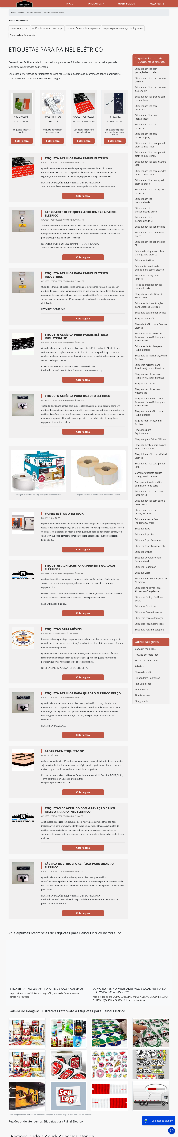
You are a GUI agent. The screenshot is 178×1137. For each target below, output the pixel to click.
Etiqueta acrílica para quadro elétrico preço (150, 182)
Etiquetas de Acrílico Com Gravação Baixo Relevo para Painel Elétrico (150, 337)
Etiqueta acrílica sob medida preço (150, 234)
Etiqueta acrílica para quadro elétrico (150, 163)
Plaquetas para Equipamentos (143, 431)
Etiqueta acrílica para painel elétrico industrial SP (150, 154)
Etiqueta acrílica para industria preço (146, 135)
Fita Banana (141, 689)
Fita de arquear (143, 695)
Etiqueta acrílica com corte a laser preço (150, 502)
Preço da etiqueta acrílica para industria (148, 286)
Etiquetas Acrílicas (144, 260)
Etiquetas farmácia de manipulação (83, 28)
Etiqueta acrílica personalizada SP (144, 219)
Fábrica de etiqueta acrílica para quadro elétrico (149, 252)
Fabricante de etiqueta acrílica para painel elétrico (149, 268)
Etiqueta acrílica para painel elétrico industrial (150, 145)
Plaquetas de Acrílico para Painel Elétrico (149, 413)
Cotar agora (22, 141)
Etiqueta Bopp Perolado (148, 540)
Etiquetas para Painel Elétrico (150, 312)
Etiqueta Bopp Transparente (150, 546)
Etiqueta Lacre (142, 572)
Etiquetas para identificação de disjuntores (123, 28)
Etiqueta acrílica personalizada (143, 200)
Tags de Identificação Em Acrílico (148, 422)
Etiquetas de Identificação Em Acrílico (151, 357)
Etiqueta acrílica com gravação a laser (146, 511)
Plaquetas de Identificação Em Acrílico (149, 295)
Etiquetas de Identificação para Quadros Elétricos (149, 305)
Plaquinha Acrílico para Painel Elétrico (151, 456)
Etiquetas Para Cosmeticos (149, 623)
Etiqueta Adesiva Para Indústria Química (146, 521)
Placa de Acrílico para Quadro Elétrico (151, 326)
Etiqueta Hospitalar (145, 566)
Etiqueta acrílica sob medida (150, 226)
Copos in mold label (145, 649)
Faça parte (157, 3)
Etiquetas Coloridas (145, 606)
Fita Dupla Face (143, 683)
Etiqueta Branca (143, 551)
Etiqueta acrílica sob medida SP (150, 243)
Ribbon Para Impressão (147, 678)
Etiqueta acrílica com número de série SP (151, 89)
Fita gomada (141, 701)
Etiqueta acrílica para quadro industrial (150, 191)
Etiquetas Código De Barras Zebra (149, 598)
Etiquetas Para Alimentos (148, 612)
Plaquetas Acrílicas (145, 383)
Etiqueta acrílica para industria (146, 126)
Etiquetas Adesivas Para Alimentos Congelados (148, 589)
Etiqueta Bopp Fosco (19, 28)
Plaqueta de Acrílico (145, 318)
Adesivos (140, 666)
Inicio (69, 3)
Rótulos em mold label (147, 654)
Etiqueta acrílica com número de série (151, 79)
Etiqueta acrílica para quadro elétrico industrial (150, 172)
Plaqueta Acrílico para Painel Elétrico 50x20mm (150, 446)
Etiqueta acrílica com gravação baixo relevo (146, 70)
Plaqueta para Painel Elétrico (150, 439)
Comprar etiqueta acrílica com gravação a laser (148, 474)
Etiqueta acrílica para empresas (146, 107)
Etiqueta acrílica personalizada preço (146, 210)
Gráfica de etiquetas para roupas (47, 28)
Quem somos (126, 3)
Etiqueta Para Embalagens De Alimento (151, 580)
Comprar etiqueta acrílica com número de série (148, 484)
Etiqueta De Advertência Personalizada (148, 559)
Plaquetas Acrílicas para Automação (147, 391)
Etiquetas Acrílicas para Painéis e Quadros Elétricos (149, 366)
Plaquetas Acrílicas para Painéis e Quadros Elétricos (149, 376)
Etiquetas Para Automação (22, 35)
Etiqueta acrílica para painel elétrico (150, 465)
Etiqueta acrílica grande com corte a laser (150, 98)
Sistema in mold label (146, 660)
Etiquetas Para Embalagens (149, 629)
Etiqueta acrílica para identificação (146, 117)
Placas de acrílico (144, 672)
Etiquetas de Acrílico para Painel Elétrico (148, 348)
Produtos (95, 3)
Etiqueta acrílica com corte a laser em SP (150, 493)
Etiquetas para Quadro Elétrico (147, 277)
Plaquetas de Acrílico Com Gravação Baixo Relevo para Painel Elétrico (150, 402)
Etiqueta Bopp (142, 528)
